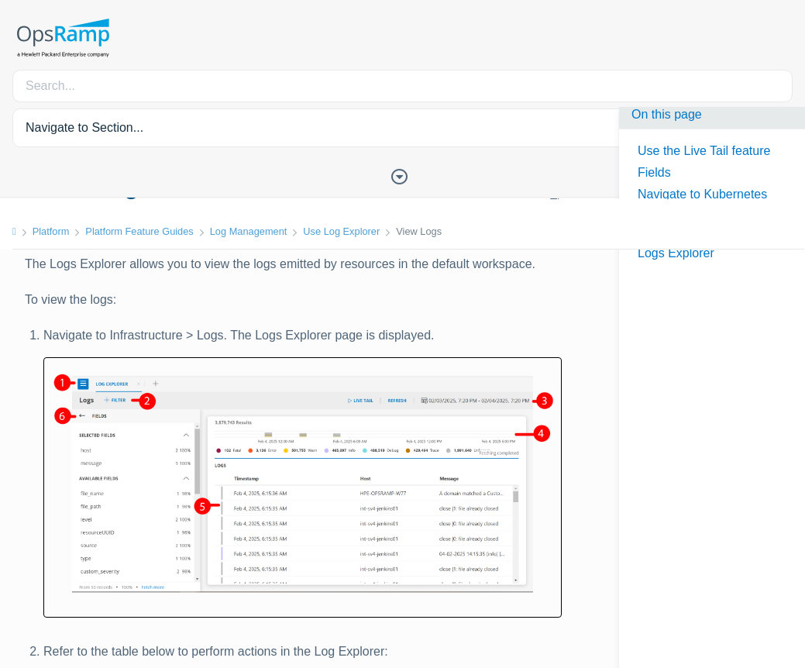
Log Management (248, 231)
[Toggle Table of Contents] (403, 175)
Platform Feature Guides (139, 231)
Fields (654, 172)
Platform (51, 231)
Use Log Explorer (341, 231)
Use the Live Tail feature (704, 150)
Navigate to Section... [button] (84, 127)
